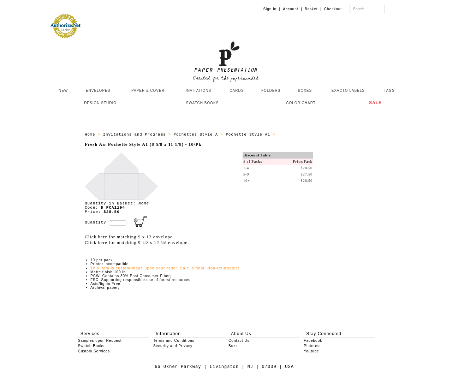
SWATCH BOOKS (202, 103)
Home (91, 134)
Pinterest (312, 346)
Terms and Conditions (174, 341)
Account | (292, 9)
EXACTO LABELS (348, 91)
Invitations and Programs (135, 134)
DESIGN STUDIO (100, 103)
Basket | (313, 9)
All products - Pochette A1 (312, 134)
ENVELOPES (98, 91)
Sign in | (271, 9)
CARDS (237, 91)
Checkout (333, 9)
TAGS (389, 91)
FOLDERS (270, 91)
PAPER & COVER (148, 91)
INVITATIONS (198, 91)
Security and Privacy (172, 346)
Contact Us (238, 341)
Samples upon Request (100, 341)
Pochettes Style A (196, 134)
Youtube (311, 351)
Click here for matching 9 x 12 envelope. (129, 236)
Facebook (313, 341)
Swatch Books (91, 346)
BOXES (305, 91)
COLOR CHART (301, 103)
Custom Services (94, 351)
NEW (62, 91)
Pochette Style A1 (249, 134)
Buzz (233, 346)
